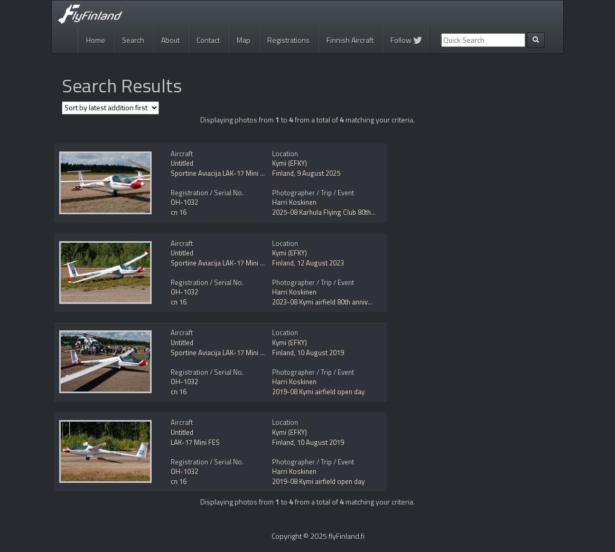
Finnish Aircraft (350, 39)
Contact (208, 39)
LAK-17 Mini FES (195, 442)
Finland (283, 173)
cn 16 (179, 212)
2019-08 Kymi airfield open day (318, 391)
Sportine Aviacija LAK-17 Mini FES (221, 173)
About (170, 39)
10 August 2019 (320, 352)
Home (95, 39)
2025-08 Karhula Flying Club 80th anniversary (340, 212)
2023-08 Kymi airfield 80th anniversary (329, 302)
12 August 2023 (320, 263)
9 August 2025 (318, 173)
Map (243, 39)
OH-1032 (184, 202)
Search (133, 39)
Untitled (182, 163)
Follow (406, 39)
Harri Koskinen (294, 202)
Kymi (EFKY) (289, 163)
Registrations (288, 39)
